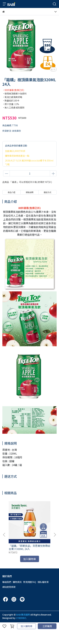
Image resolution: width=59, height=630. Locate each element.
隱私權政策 (43, 582)
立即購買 (47, 626)
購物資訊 (17, 582)
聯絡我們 (6, 582)
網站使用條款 (9, 586)
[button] (55, 535)
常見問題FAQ (29, 582)
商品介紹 (11, 192)
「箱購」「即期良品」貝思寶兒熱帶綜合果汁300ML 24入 (29, 547)
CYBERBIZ (21, 618)
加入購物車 (26, 626)
